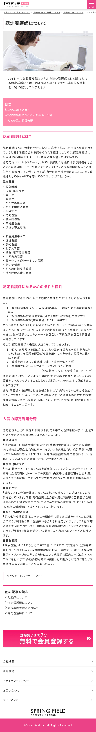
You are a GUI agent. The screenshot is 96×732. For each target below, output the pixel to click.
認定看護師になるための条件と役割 (29, 115)
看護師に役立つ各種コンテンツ (46, 12)
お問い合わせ (11, 690)
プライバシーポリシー (16, 681)
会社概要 (8, 661)
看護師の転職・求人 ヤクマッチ (17, 12)
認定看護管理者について (23, 608)
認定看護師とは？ (18, 110)
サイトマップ (10, 700)
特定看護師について (20, 602)
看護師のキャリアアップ (73, 12)
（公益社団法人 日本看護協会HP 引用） (67, 370)
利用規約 (8, 671)
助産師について (17, 597)
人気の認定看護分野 (20, 120)
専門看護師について (20, 613)
